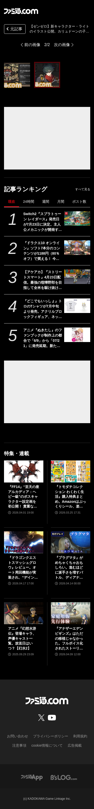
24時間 (28, 202)
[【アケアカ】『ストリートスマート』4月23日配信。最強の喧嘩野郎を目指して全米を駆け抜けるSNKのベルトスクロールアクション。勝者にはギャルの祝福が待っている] (77, 276)
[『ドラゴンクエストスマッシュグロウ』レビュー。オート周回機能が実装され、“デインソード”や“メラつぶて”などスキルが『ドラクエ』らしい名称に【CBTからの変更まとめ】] (23, 542)
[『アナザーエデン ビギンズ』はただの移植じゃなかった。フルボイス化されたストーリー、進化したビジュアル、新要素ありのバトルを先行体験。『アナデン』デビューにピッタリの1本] (70, 613)
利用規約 (80, 736)
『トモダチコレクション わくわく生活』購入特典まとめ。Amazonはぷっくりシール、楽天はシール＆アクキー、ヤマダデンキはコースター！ (70, 497)
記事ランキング (25, 189)
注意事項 (19, 745)
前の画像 (32, 45)
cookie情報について (46, 745)
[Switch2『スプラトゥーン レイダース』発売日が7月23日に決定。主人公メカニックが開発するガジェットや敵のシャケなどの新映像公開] (77, 218)
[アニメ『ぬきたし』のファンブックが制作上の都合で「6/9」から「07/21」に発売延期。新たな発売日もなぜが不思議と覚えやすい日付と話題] (77, 335)
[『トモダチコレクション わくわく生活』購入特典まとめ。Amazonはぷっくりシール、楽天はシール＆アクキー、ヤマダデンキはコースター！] (70, 471)
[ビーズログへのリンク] (64, 777)
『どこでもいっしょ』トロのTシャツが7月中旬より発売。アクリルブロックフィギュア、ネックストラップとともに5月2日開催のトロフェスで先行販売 (42, 309)
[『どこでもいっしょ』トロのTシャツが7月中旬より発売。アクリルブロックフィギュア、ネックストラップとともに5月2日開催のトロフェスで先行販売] (77, 305)
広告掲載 (75, 745)
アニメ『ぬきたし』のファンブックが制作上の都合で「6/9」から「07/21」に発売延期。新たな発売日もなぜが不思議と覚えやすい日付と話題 (42, 338)
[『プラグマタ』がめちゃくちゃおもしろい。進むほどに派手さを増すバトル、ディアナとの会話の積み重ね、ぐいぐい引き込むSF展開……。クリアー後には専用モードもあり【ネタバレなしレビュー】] (70, 542)
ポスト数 (79, 202)
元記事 (13, 29)
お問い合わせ (17, 736)
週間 (45, 202)
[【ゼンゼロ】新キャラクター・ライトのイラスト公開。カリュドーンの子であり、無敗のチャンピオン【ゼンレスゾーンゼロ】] (17, 75)
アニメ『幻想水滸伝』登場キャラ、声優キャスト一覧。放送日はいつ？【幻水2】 (22, 638)
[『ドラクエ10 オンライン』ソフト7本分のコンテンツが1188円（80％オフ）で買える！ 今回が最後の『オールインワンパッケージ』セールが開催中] (77, 247)
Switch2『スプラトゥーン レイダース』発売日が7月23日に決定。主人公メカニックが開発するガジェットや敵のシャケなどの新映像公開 (42, 222)
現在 (11, 202)
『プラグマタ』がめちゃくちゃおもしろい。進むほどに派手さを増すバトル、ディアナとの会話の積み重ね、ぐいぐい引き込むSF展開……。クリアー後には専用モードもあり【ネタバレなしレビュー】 (69, 568)
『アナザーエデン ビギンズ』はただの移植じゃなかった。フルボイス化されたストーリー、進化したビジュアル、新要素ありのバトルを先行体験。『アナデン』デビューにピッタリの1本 (69, 638)
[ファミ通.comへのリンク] (21, 11)
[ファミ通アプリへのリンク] (32, 777)
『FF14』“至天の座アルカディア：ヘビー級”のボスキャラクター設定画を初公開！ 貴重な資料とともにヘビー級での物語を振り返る (23, 497)
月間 (60, 202)
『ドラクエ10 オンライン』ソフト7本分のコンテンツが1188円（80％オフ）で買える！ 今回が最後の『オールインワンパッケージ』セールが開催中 (42, 251)
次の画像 (62, 45)
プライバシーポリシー (50, 736)
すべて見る (82, 189)
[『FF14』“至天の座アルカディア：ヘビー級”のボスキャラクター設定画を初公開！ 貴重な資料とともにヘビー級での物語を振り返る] (23, 471)
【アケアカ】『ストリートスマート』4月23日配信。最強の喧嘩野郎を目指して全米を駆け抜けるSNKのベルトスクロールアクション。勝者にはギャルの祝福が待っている (42, 280)
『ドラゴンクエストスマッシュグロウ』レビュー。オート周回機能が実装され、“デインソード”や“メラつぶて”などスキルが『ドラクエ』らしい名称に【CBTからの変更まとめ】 (23, 568)
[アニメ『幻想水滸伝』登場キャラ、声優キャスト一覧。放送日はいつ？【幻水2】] (23, 613)
